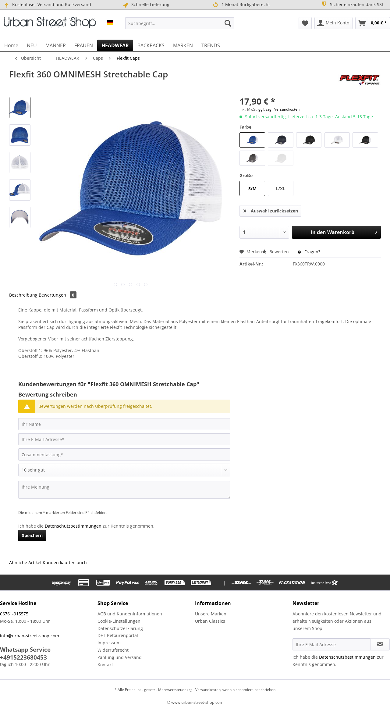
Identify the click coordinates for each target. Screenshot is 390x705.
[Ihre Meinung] (124, 490)
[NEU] (32, 45)
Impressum (109, 643)
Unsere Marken (210, 614)
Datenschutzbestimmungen (73, 526)
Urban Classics (210, 621)
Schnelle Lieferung (145, 5)
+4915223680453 (23, 657)
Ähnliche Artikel (25, 562)
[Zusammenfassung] (124, 454)
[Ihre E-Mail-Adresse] (124, 439)
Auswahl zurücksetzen (270, 210)
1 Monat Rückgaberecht (241, 4)
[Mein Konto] (333, 23)
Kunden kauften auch (65, 562)
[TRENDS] (210, 45)
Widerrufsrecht (113, 650)
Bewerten (276, 252)
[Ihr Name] (124, 424)
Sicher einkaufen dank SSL (352, 4)
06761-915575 (14, 614)
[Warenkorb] (372, 23)
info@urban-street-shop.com (29, 636)
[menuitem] (179, 23)
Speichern (32, 535)
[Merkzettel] (305, 23)
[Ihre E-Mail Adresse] (331, 644)
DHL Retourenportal (118, 635)
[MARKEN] (183, 45)
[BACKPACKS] (151, 45)
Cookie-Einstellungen (119, 621)
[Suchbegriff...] (179, 23)
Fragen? (309, 252)
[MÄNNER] (55, 45)
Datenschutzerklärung (120, 628)
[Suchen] (228, 23)
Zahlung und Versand (120, 657)
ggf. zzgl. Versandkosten (279, 109)
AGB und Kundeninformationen (130, 614)
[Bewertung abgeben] (124, 470)
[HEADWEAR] (115, 45)
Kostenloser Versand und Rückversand (47, 5)
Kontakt (105, 665)
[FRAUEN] (83, 45)
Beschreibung (23, 295)
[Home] (11, 45)
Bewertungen (57, 295)
